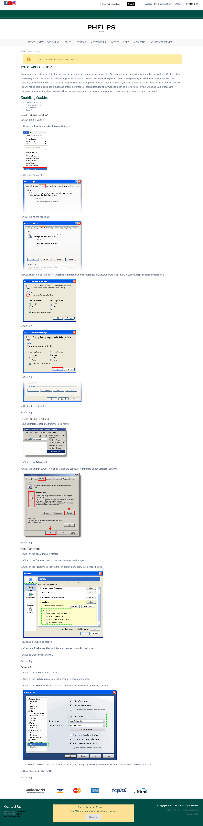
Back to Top (26, 412)
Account (149, 4)
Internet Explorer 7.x (33, 102)
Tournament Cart (163, 4)
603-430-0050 (10, 814)
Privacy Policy (193, 814)
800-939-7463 (10, 811)
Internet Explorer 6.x (33, 105)
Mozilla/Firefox (31, 107)
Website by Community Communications (182, 810)
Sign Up (93, 817)
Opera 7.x (29, 110)
